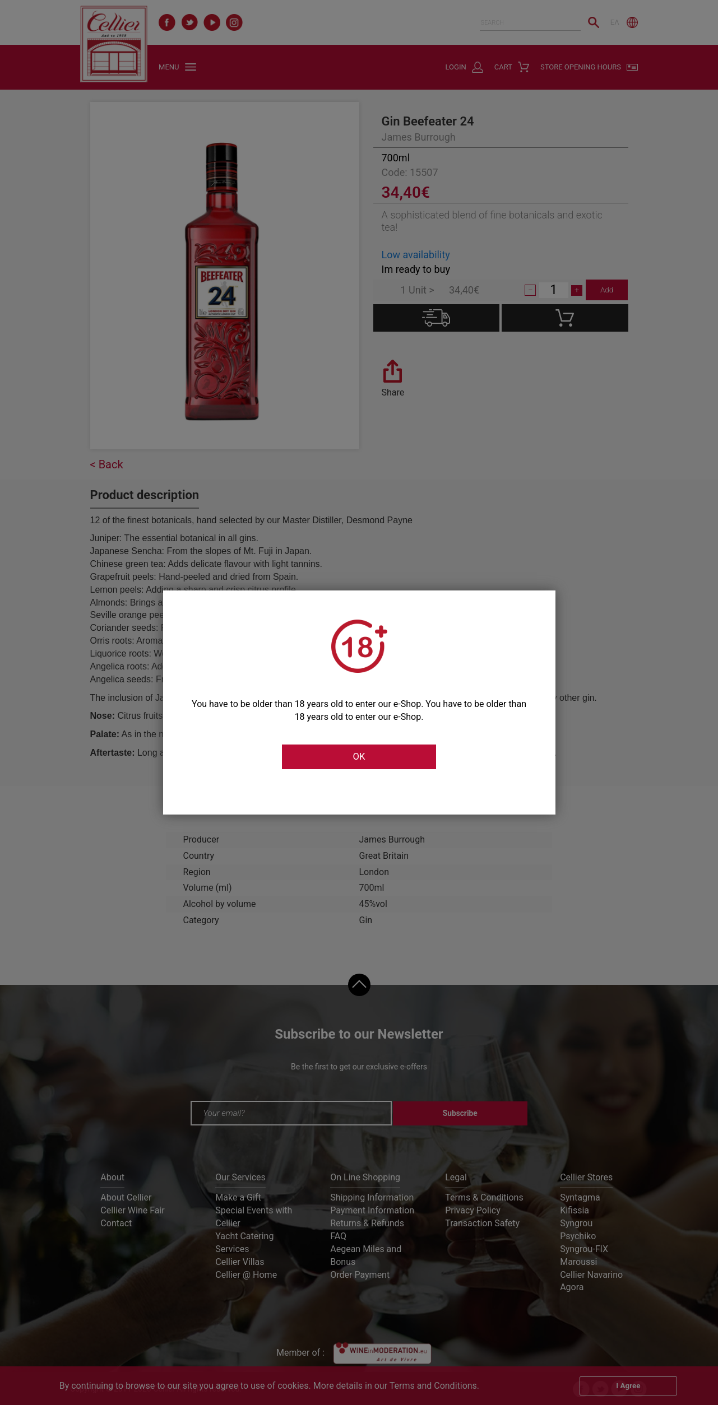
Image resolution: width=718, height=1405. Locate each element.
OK (359, 756)
